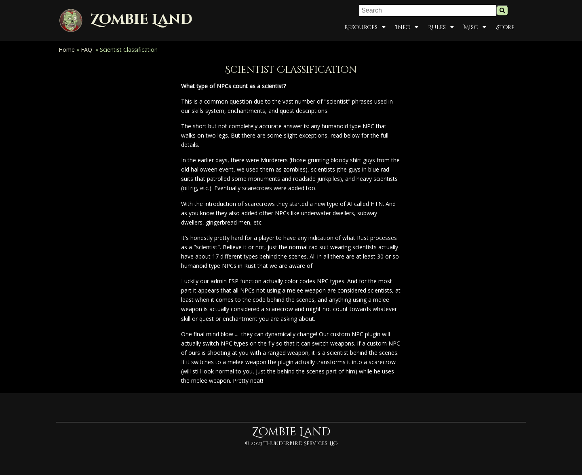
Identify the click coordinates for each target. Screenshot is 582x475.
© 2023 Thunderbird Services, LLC (291, 443)
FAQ (86, 49)
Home (67, 49)
